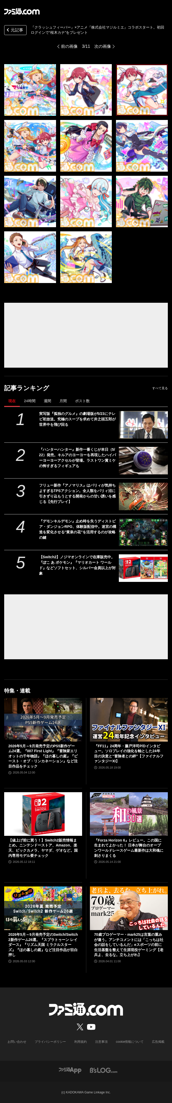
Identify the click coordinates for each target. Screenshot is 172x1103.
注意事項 (101, 1042)
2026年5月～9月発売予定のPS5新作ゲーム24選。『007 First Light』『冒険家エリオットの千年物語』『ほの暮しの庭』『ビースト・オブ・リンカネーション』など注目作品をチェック (43, 756)
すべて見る (160, 388)
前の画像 (69, 46)
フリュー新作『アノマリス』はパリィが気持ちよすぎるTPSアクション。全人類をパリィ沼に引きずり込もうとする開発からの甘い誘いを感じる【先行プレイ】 (77, 493)
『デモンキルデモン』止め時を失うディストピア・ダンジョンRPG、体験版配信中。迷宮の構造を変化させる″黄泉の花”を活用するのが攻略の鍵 (77, 529)
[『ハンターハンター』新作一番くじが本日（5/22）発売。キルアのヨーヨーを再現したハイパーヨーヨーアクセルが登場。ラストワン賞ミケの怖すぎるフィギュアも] (143, 460)
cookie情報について (130, 1042)
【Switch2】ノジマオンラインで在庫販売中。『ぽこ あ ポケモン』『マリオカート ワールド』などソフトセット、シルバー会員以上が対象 (77, 565)
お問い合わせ (17, 1042)
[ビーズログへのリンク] (103, 1070)
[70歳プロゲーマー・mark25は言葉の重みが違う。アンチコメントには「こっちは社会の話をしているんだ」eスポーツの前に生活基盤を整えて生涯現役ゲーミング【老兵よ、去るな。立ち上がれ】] (129, 908)
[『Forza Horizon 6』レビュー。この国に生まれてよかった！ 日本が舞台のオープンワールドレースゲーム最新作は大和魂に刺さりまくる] (129, 814)
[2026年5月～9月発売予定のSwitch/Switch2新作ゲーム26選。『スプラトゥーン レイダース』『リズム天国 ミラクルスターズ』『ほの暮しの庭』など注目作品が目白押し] (43, 908)
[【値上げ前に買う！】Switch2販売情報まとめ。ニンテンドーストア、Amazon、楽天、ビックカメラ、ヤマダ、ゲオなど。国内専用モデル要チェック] (43, 814)
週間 (47, 401)
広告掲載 (158, 1042)
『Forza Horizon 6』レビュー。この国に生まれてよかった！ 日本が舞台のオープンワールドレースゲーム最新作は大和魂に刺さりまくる (128, 848)
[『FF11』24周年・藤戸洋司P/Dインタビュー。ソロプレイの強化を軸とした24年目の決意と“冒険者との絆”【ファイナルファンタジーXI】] (129, 720)
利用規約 (80, 1042)
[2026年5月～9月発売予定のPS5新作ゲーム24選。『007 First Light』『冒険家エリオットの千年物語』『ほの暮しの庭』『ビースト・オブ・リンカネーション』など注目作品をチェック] (43, 720)
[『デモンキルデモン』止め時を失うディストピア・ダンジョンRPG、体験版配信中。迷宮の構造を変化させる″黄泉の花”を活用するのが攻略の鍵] (143, 532)
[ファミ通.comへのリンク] (22, 11)
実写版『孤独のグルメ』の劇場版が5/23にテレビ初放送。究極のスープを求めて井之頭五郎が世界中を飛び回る (77, 419)
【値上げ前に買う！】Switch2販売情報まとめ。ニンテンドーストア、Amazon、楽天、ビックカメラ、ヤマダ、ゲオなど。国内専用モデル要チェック (43, 848)
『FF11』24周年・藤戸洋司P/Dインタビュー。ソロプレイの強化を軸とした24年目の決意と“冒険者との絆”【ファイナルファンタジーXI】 (128, 753)
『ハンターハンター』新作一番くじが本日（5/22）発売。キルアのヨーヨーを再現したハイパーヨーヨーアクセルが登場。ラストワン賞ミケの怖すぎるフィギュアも (77, 457)
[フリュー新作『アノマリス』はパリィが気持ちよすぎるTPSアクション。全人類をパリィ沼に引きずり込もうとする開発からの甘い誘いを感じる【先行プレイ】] (143, 496)
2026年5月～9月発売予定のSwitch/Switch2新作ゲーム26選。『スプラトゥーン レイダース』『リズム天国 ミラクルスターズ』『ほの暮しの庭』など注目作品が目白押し (43, 944)
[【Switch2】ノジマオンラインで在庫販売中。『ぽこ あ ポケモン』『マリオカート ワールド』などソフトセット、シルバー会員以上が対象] (143, 568)
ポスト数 (82, 401)
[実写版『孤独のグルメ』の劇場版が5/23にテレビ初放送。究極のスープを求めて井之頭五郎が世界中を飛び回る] (143, 425)
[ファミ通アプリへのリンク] (70, 1070)
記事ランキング (26, 388)
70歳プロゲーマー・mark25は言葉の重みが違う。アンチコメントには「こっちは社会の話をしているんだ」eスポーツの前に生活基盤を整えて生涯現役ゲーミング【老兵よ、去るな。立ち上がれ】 (128, 944)
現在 (12, 401)
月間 (63, 401)
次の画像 (102, 46)
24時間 (29, 401)
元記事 (14, 30)
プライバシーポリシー (50, 1042)
